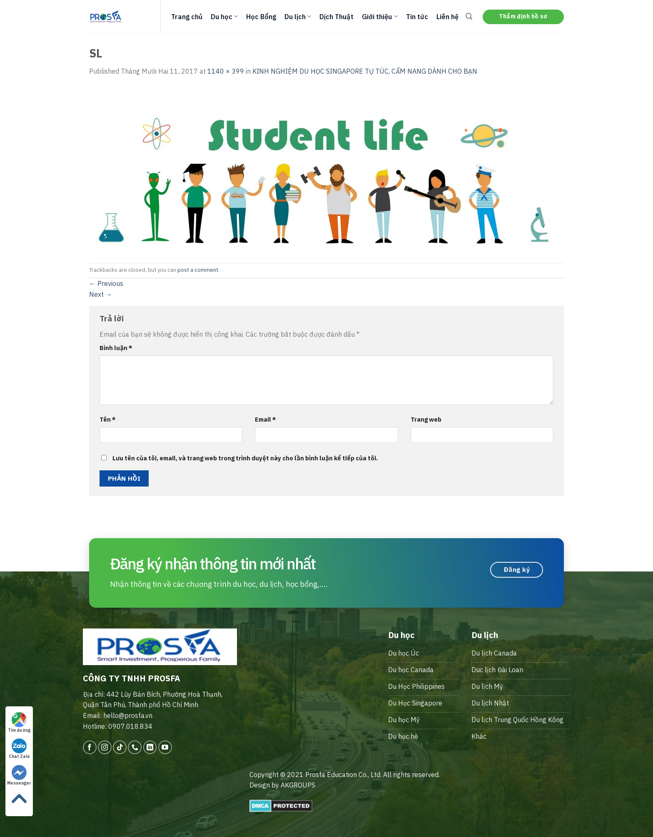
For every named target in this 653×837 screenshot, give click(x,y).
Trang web (426, 419)
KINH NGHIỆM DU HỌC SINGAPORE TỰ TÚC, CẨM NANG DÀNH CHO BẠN (364, 71)
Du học (224, 16)
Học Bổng (261, 16)
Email (265, 419)
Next (100, 294)
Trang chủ (186, 16)
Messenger (19, 775)
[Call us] (135, 747)
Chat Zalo (19, 748)
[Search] (469, 16)
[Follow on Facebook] (90, 747)
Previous (106, 283)
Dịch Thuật (336, 16)
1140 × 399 (225, 71)
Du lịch (297, 16)
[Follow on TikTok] (120, 747)
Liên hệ (447, 16)
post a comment (197, 269)
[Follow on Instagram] (105, 747)
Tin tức (417, 16)
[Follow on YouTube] (165, 747)
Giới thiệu (379, 16)
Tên (108, 419)
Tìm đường (19, 722)
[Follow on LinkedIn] (150, 747)
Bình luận (116, 348)
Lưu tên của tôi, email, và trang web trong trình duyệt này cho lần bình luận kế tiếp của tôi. (245, 458)
